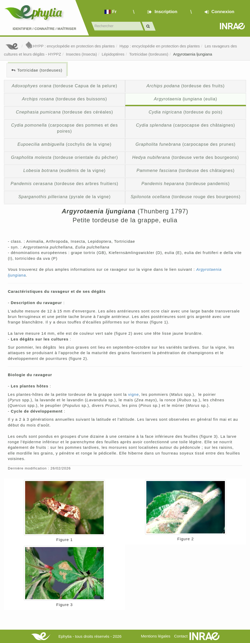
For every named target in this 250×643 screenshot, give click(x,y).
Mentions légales (155, 636)
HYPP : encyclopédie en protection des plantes (70, 46)
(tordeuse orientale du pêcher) (64, 157)
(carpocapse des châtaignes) (185, 125)
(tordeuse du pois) (186, 112)
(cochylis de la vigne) (65, 144)
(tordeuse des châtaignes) (185, 170)
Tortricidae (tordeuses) (148, 54)
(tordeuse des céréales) (64, 112)
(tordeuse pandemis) (185, 183)
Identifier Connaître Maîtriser (44, 29)
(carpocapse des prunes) (186, 144)
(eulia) (185, 98)
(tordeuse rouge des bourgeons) (186, 196)
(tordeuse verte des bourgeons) (185, 157)
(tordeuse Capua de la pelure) (64, 85)
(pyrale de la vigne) (64, 196)
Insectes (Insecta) (81, 54)
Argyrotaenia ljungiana (192, 54)
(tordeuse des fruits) (185, 85)
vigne (133, 394)
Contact (181, 636)
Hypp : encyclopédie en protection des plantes (159, 46)
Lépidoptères (113, 54)
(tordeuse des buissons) (64, 98)
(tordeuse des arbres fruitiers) (64, 183)
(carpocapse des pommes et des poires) (64, 128)
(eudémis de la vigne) (64, 170)
